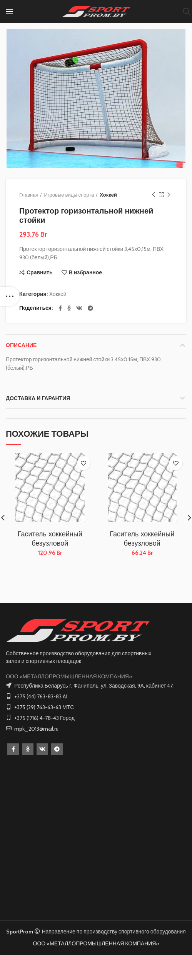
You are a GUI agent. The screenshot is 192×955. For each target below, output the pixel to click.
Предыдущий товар (153, 195)
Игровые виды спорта (69, 195)
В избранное (85, 272)
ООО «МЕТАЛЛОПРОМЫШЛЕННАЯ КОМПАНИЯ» (69, 676)
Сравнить (40, 272)
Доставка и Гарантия (38, 398)
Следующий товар (169, 195)
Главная (28, 195)
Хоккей (108, 195)
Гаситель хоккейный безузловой (50, 538)
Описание (21, 345)
